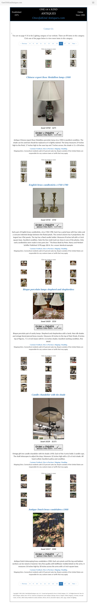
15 (57, 43)
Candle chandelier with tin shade (48, 394)
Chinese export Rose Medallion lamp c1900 (48, 77)
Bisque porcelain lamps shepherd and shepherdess (48, 289)
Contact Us (48, 29)
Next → (74, 43)
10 (37, 43)
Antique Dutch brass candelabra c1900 (48, 509)
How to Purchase (48, 149)
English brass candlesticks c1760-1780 (48, 184)
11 (40, 43)
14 (53, 43)
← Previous (23, 43)
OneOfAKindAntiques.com (12, 3)
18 (69, 43)
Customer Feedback (36, 149)
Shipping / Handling (61, 149)
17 (65, 43)
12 (45, 43)
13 (49, 43)
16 (61, 43)
